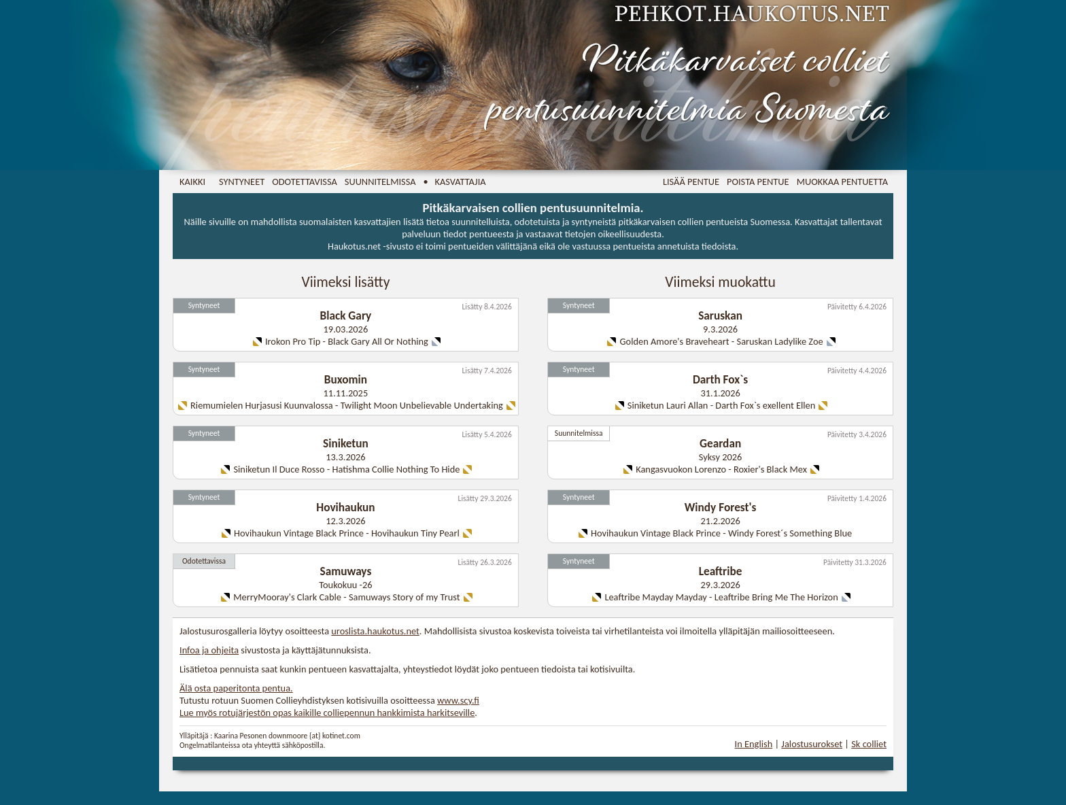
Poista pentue (758, 181)
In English (754, 744)
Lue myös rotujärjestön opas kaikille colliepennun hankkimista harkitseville (327, 712)
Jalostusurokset (811, 744)
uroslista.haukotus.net (375, 631)
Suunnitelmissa (380, 181)
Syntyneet (241, 181)
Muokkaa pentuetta (842, 181)
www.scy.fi (458, 700)
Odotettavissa (304, 181)
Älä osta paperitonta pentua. (236, 688)
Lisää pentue (691, 181)
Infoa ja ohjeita (209, 650)
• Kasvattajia (455, 181)
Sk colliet (869, 744)
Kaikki (192, 181)
